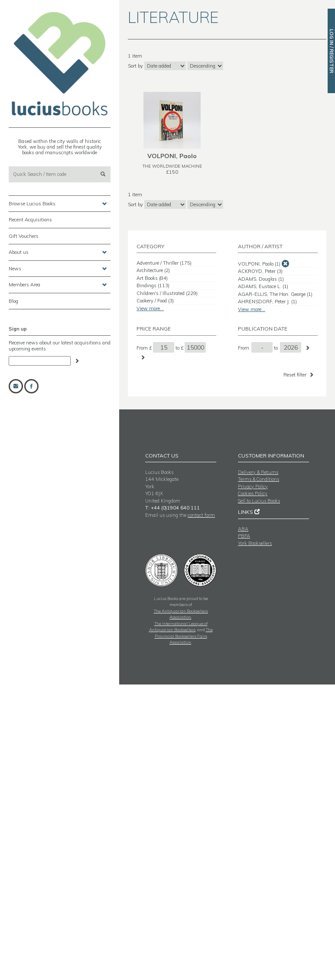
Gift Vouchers (24, 236)
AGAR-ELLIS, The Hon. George (275, 294)
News (58, 269)
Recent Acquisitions (30, 220)
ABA (243, 529)
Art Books (152, 278)
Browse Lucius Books (58, 204)
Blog (13, 301)
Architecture (153, 270)
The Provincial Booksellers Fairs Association (184, 636)
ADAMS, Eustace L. (263, 286)
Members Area (58, 285)
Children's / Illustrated (167, 293)
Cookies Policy (252, 493)
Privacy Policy (253, 486)
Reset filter (299, 374)
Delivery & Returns (258, 472)
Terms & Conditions (258, 479)
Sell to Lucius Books (259, 501)
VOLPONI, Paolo (259, 264)
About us (58, 252)
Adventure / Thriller (164, 263)
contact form (201, 515)
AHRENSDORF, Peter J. (267, 301)
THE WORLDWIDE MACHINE (172, 166)
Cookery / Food (155, 301)
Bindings (153, 285)
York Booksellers (255, 543)
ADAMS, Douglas (261, 279)
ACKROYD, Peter (260, 271)
